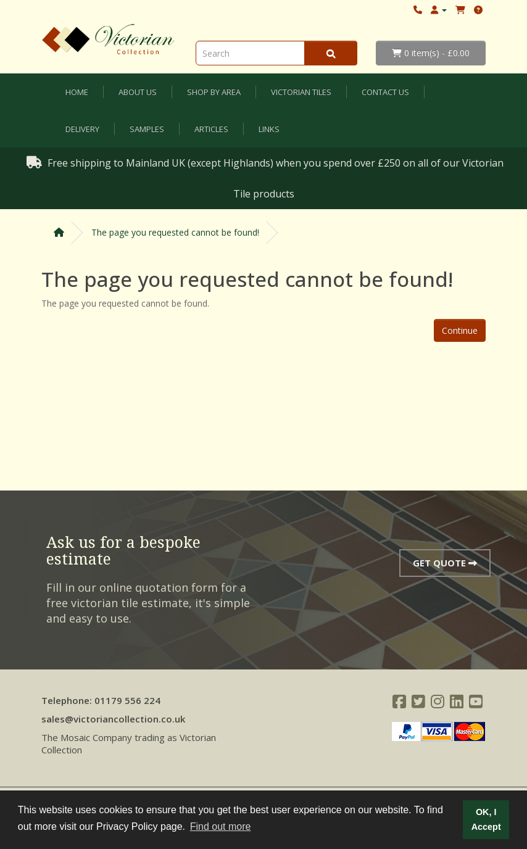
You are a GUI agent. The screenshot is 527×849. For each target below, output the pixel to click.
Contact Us (385, 91)
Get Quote (445, 563)
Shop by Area (214, 91)
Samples (147, 129)
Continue (460, 330)
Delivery (82, 129)
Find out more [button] (220, 826)
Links (269, 129)
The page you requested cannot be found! (175, 232)
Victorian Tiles (301, 91)
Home (76, 91)
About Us (137, 91)
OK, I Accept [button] (486, 819)
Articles (211, 129)
